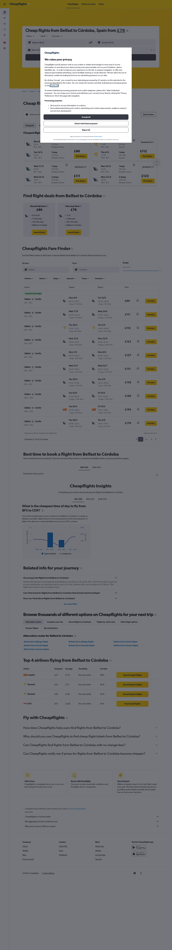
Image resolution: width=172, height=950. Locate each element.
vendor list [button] (54, 85)
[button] (86, 117)
